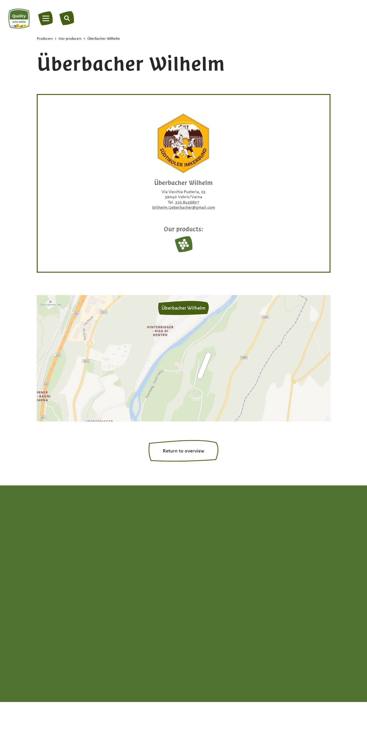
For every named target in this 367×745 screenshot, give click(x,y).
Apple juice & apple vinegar (214, 536)
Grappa (262, 536)
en (54, 590)
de (39, 590)
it (46, 590)
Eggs (193, 570)
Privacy (104, 658)
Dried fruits (199, 563)
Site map (79, 658)
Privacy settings (282, 658)
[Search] (67, 18)
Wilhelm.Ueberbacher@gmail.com (183, 207)
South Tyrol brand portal (233, 658)
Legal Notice (133, 658)
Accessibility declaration (177, 658)
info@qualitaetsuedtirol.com (64, 553)
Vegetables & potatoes (277, 570)
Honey (262, 550)
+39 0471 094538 (55, 546)
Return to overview (183, 451)
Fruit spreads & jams (275, 529)
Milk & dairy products (275, 563)
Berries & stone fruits (208, 550)
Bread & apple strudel (209, 556)
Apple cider (199, 529)
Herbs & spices (269, 543)
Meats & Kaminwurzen (277, 556)
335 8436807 (187, 202)
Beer (193, 543)
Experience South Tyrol (210, 584)
